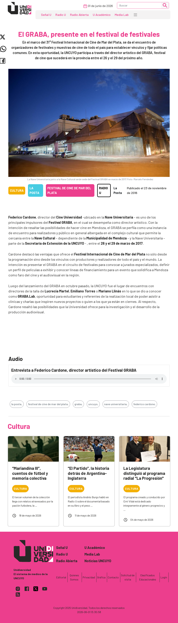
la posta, (16, 404)
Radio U (60, 15)
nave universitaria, (115, 404)
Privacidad (89, 577)
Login (163, 577)
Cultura (17, 190)
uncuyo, (93, 404)
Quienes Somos (74, 577)
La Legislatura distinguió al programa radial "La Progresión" (144, 473)
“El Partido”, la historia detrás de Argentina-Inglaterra (88, 473)
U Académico (102, 15)
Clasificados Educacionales (147, 577)
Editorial (61, 577)
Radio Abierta (79, 15)
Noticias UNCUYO (97, 561)
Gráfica (101, 577)
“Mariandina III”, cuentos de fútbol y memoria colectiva (30, 473)
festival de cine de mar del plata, (48, 404)
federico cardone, (144, 404)
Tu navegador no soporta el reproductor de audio (89, 379)
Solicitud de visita (128, 577)
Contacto (113, 577)
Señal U (46, 15)
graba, (78, 404)
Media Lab (122, 15)
